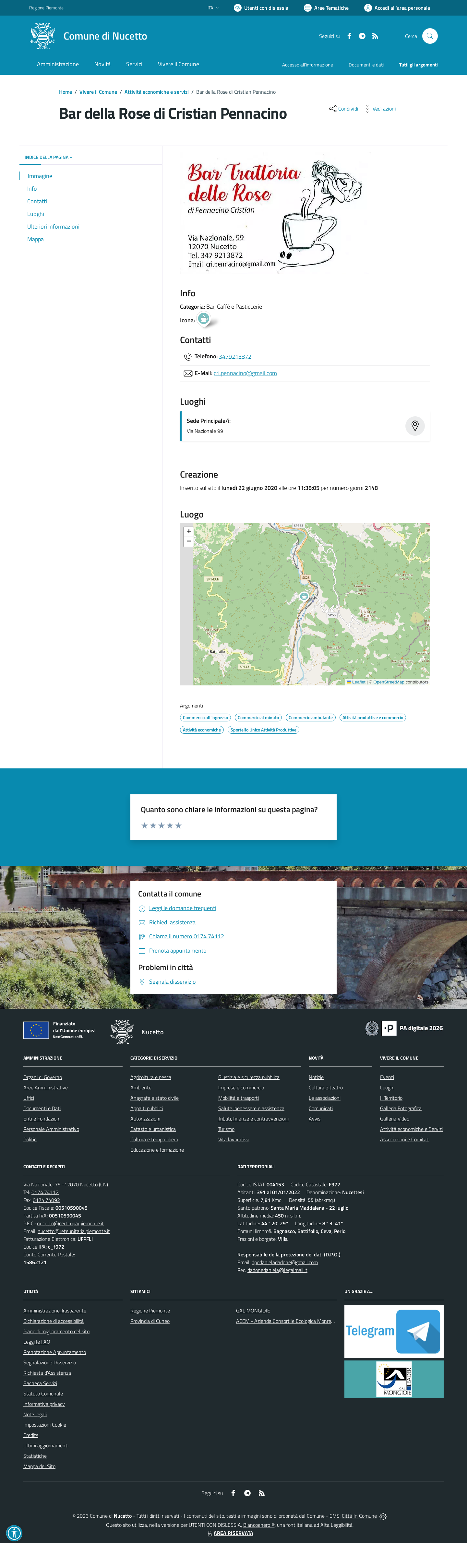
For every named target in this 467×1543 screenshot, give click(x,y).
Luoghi (387, 1087)
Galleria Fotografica (401, 1108)
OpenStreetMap (388, 682)
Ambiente (140, 1087)
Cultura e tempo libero (154, 1139)
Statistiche (35, 1456)
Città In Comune (359, 1516)
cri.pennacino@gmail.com (245, 372)
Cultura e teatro (326, 1087)
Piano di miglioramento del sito (56, 1331)
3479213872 (235, 356)
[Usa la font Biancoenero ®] (261, 8)
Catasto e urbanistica (153, 1129)
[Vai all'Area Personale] (397, 8)
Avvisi (315, 1118)
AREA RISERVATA (229, 1533)
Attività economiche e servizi (157, 92)
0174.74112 (45, 1192)
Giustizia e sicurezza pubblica (249, 1077)
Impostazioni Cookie (44, 1425)
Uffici (28, 1098)
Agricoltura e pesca (150, 1077)
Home (65, 92)
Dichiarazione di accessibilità (53, 1321)
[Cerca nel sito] (430, 36)
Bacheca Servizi (40, 1383)
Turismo (226, 1129)
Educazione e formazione (157, 1150)
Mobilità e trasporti (238, 1098)
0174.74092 (46, 1200)
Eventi (387, 1077)
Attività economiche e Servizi (411, 1129)
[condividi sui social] (343, 108)
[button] (308, 597)
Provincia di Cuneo (150, 1321)
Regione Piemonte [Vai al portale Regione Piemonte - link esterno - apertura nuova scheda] (46, 7)
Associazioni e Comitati (404, 1139)
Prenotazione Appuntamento (54, 1352)
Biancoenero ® (259, 1525)
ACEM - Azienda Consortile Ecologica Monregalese (290, 1321)
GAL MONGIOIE (253, 1310)
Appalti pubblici (146, 1108)
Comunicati (321, 1108)
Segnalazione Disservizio (49, 1362)
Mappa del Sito (39, 1466)
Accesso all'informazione (307, 64)
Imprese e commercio (241, 1087)
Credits (30, 1435)
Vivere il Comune (98, 92)
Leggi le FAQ (36, 1342)
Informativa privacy (44, 1404)
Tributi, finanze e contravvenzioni (253, 1118)
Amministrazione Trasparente (54, 1310)
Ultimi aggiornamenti (45, 1445)
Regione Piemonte (150, 1310)
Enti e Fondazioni (41, 1118)
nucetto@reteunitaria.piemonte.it (74, 1231)
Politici (30, 1139)
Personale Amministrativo (51, 1129)
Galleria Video (394, 1118)
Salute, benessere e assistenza (251, 1108)
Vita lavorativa (233, 1139)
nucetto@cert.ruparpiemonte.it (70, 1223)
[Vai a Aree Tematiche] (326, 8)
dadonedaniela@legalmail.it (277, 1270)
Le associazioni (325, 1098)
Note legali (35, 1414)
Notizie (316, 1077)
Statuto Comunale (43, 1393)
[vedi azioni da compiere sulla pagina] (379, 108)
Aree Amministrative (45, 1087)
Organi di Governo (42, 1077)
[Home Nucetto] (88, 36)
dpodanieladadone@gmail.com (285, 1262)
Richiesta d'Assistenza (47, 1373)
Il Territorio (391, 1098)
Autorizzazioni (145, 1118)
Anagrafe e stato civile (154, 1098)
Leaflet (356, 682)
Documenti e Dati (42, 1108)
